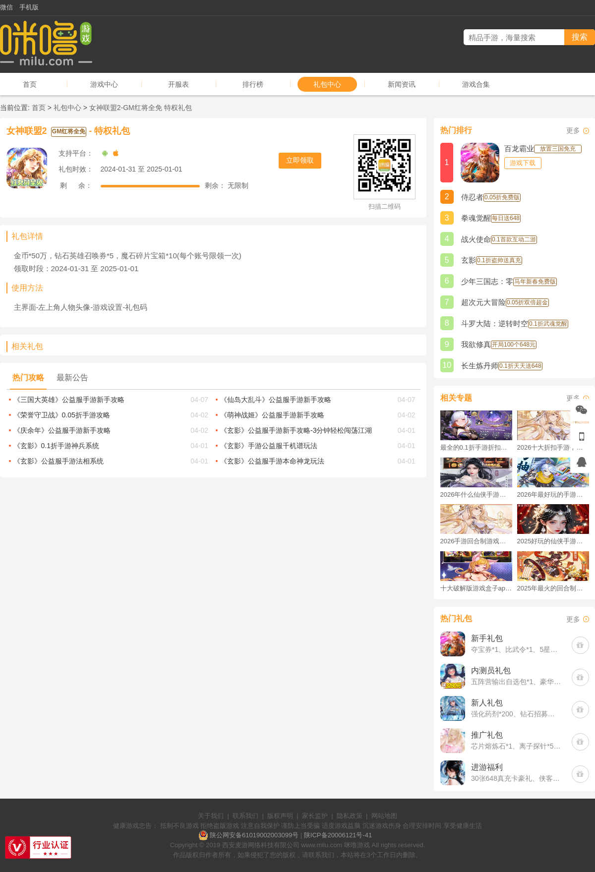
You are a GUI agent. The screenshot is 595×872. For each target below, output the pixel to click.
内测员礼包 (491, 670)
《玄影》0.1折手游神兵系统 (56, 446)
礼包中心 (327, 84)
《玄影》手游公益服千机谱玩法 (268, 446)
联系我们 (245, 815)
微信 (6, 7)
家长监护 (315, 815)
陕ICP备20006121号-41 (338, 835)
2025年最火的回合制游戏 (553, 588)
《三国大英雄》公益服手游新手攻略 (68, 400)
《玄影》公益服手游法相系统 (58, 461)
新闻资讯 (402, 84)
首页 (30, 84)
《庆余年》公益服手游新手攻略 (62, 430)
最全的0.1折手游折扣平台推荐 (476, 447)
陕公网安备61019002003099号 (254, 835)
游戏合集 (476, 84)
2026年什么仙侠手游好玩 (476, 494)
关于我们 (211, 815)
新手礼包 (487, 638)
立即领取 (300, 160)
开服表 (178, 84)
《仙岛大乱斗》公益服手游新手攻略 (275, 400)
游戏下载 (523, 163)
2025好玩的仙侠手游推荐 (553, 541)
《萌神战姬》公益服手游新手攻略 (272, 415)
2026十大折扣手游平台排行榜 (553, 447)
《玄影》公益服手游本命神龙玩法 (272, 461)
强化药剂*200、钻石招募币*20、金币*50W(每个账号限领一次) (516, 714)
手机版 (29, 7)
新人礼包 (487, 702)
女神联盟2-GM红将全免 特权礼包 (140, 108)
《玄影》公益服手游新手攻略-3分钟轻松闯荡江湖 (296, 430)
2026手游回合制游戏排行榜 (476, 541)
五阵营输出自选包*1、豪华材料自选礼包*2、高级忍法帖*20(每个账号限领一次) (516, 682)
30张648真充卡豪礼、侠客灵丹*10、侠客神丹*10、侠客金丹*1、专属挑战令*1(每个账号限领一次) (516, 778)
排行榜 (252, 84)
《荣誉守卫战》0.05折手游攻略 (61, 415)
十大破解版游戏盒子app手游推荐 (476, 588)
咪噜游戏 (357, 845)
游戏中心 (104, 84)
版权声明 (280, 815)
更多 (573, 130)
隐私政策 (349, 815)
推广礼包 (487, 735)
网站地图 (384, 815)
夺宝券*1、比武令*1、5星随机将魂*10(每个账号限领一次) (516, 649)
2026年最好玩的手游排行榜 (553, 494)
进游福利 (487, 767)
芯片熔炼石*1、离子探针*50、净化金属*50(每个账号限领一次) (516, 746)
